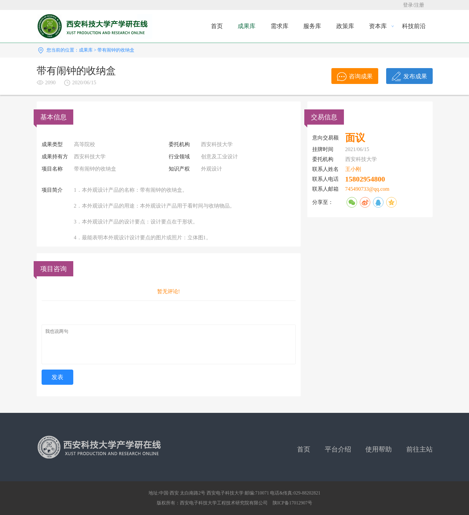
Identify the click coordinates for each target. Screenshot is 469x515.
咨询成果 (355, 76)
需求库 (279, 26)
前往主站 (419, 449)
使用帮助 (378, 449)
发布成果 (409, 76)
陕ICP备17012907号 (292, 502)
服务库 (312, 26)
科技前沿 (414, 26)
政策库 (345, 26)
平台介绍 (338, 449)
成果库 (246, 26)
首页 (217, 26)
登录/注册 (413, 5)
